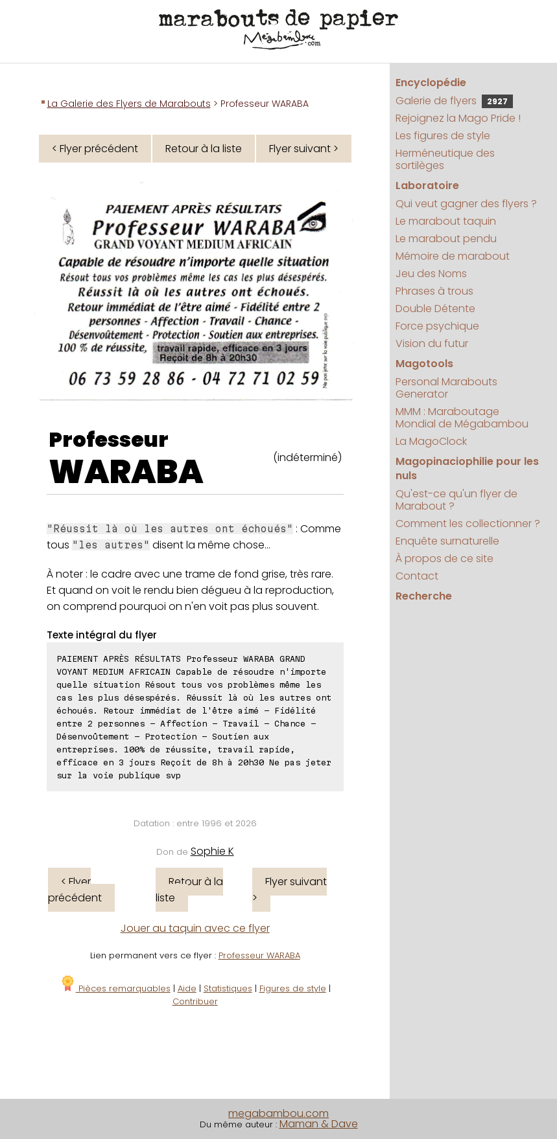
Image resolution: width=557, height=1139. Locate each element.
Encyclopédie (431, 82)
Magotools (424, 363)
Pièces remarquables (115, 988)
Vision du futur (432, 343)
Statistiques (228, 988)
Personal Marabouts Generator (446, 387)
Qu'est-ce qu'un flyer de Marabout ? (456, 499)
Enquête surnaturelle (447, 541)
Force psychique (437, 326)
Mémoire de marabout (453, 256)
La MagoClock (431, 441)
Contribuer (195, 1001)
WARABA (126, 472)
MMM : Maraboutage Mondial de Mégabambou (462, 417)
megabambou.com (278, 1113)
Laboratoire (427, 185)
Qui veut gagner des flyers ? (466, 203)
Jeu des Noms (431, 273)
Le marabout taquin (446, 221)
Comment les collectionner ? (468, 523)
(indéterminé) (307, 457)
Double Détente (435, 308)
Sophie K (212, 851)
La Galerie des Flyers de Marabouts (129, 103)
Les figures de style (443, 135)
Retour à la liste (203, 148)
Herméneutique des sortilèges (445, 159)
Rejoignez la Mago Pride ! (458, 118)
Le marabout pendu (446, 238)
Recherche (424, 596)
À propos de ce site (444, 558)
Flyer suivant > (303, 148)
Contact (417, 576)
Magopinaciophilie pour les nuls (467, 468)
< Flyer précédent (95, 148)
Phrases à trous (434, 291)
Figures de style (292, 988)
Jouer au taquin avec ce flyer (195, 928)
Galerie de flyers (454, 100)
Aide (187, 988)
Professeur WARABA (259, 955)
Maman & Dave (318, 1123)
